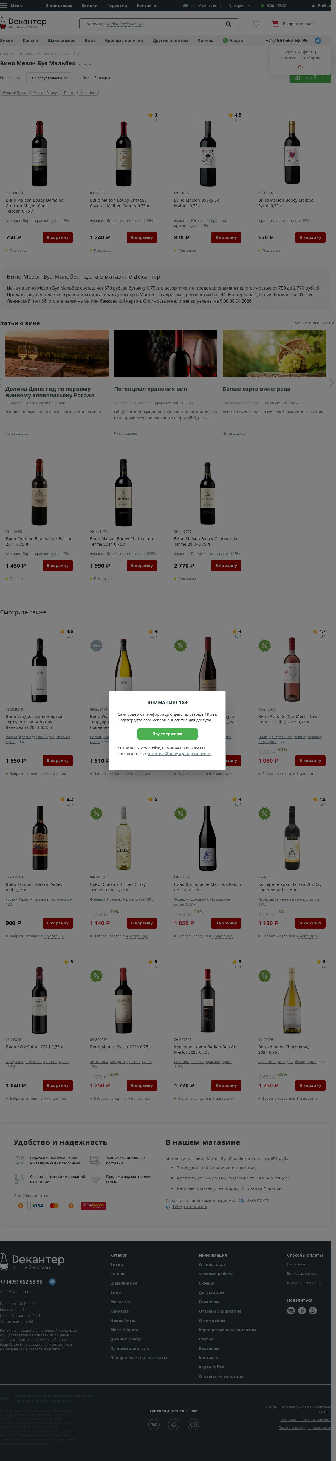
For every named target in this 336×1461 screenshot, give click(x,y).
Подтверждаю (167, 733)
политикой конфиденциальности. (179, 753)
